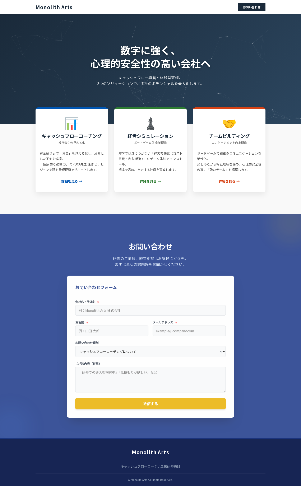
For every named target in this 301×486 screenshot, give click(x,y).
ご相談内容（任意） (88, 366)
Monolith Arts (150, 452)
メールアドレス (165, 324)
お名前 (81, 324)
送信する (150, 406)
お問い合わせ (251, 7)
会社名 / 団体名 (87, 304)
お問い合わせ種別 (87, 345)
